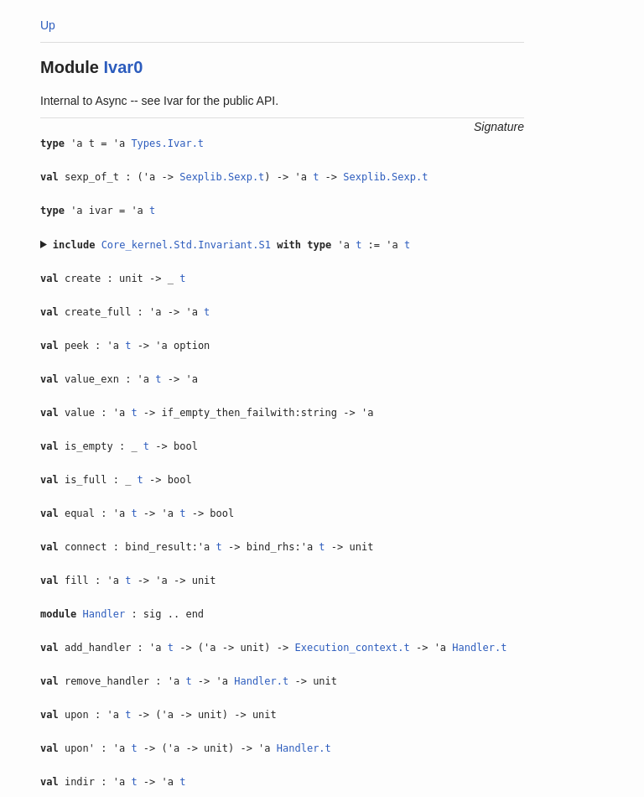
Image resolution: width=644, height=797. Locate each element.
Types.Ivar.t (167, 143)
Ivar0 (123, 67)
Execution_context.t (351, 648)
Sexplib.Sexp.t (221, 177)
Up (47, 25)
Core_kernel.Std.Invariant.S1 (186, 245)
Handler (104, 614)
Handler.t (479, 648)
